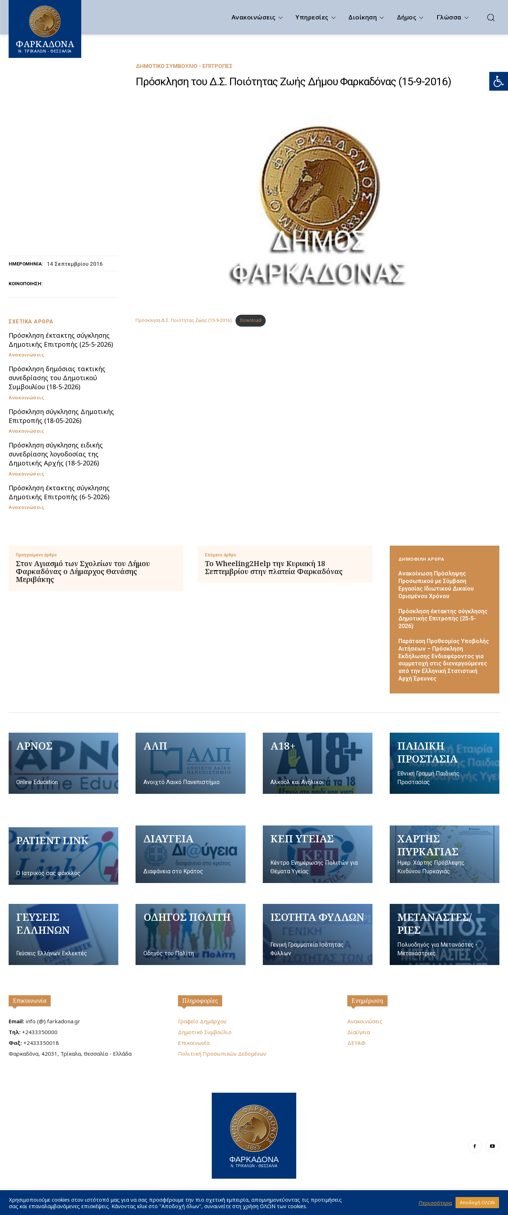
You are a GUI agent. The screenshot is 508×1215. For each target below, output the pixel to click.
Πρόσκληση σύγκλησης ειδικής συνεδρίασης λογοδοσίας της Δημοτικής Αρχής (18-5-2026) (56, 454)
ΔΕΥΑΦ (356, 1042)
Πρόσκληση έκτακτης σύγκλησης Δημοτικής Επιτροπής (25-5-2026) (61, 340)
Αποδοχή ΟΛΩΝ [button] (477, 1202)
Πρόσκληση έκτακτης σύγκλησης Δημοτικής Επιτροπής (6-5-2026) (59, 492)
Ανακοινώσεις (26, 354)
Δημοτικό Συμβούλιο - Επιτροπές (184, 66)
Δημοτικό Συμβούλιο (205, 1032)
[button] (498, 81)
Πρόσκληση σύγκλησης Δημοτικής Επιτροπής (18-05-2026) (61, 416)
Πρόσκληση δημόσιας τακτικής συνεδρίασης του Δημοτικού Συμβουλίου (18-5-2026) (57, 377)
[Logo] (254, 1135)
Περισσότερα (435, 1203)
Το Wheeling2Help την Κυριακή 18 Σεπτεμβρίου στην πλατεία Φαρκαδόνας (274, 567)
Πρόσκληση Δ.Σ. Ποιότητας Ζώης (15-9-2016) (184, 320)
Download (250, 320)
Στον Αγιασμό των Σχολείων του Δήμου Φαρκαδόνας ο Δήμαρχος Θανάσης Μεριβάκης (83, 571)
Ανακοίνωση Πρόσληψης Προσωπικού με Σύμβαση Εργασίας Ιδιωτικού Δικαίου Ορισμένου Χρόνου (436, 584)
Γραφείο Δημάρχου (202, 1021)
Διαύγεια (358, 1032)
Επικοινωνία (29, 1001)
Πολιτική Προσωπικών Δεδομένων (222, 1053)
